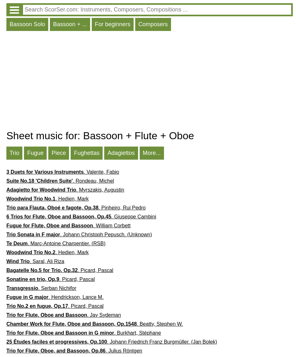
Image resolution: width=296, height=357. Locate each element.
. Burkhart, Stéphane (83, 333)
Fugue (35, 153)
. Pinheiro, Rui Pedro (76, 207)
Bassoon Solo (27, 24)
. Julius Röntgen (74, 350)
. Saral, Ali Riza (35, 261)
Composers (153, 24)
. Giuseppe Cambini (81, 216)
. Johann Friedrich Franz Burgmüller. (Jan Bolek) (111, 342)
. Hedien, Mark (47, 198)
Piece (58, 153)
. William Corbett (68, 225)
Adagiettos (121, 153)
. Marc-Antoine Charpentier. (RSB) (55, 243)
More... (152, 153)
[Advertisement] (149, 82)
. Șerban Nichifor (41, 288)
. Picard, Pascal (59, 270)
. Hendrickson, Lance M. (55, 297)
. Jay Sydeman (63, 315)
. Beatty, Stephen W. (94, 324)
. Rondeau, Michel (60, 181)
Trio (14, 153)
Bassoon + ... (70, 24)
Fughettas (86, 153)
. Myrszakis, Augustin (65, 190)
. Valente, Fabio (62, 172)
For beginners (112, 24)
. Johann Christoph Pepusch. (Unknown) (79, 234)
